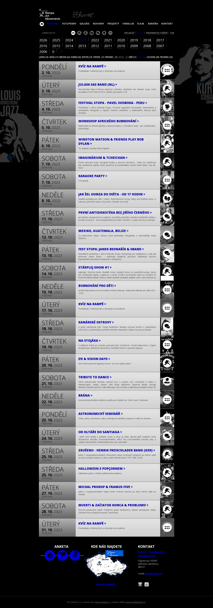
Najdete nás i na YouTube (146, 584)
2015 (56, 45)
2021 (108, 40)
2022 (95, 40)
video (62, 555)
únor (53, 57)
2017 (160, 40)
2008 (147, 45)
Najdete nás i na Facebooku (140, 584)
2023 (82, 40)
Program (53, 23)
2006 (43, 51)
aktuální (129, 33)
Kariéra (153, 23)
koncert (79, 33)
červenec (111, 57)
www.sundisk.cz (102, 602)
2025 (56, 40)
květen (87, 57)
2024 (69, 40)
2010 (121, 45)
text (75, 555)
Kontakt (167, 23)
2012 (95, 45)
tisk (172, 33)
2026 (43, 40)
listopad (153, 57)
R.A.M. (140, 23)
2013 (82, 45)
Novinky (98, 23)
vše (73, 33)
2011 (108, 45)
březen (64, 57)
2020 (121, 40)
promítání (104, 33)
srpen (122, 57)
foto (50, 555)
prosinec (166, 57)
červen (98, 57)
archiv (140, 33)
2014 (69, 45)
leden (43, 57)
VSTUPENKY (69, 23)
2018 (147, 40)
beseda (98, 33)
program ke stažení (156, 33)
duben (76, 57)
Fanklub (128, 23)
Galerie (85, 23)
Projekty (113, 23)
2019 (134, 40)
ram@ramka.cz (153, 573)
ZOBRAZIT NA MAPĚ (106, 568)
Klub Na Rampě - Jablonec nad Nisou (42, 22)
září (132, 57)
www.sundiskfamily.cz (135, 602)
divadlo (92, 33)
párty (85, 33)
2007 (160, 45)
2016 (43, 45)
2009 (134, 45)
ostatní (110, 33)
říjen (141, 57)
